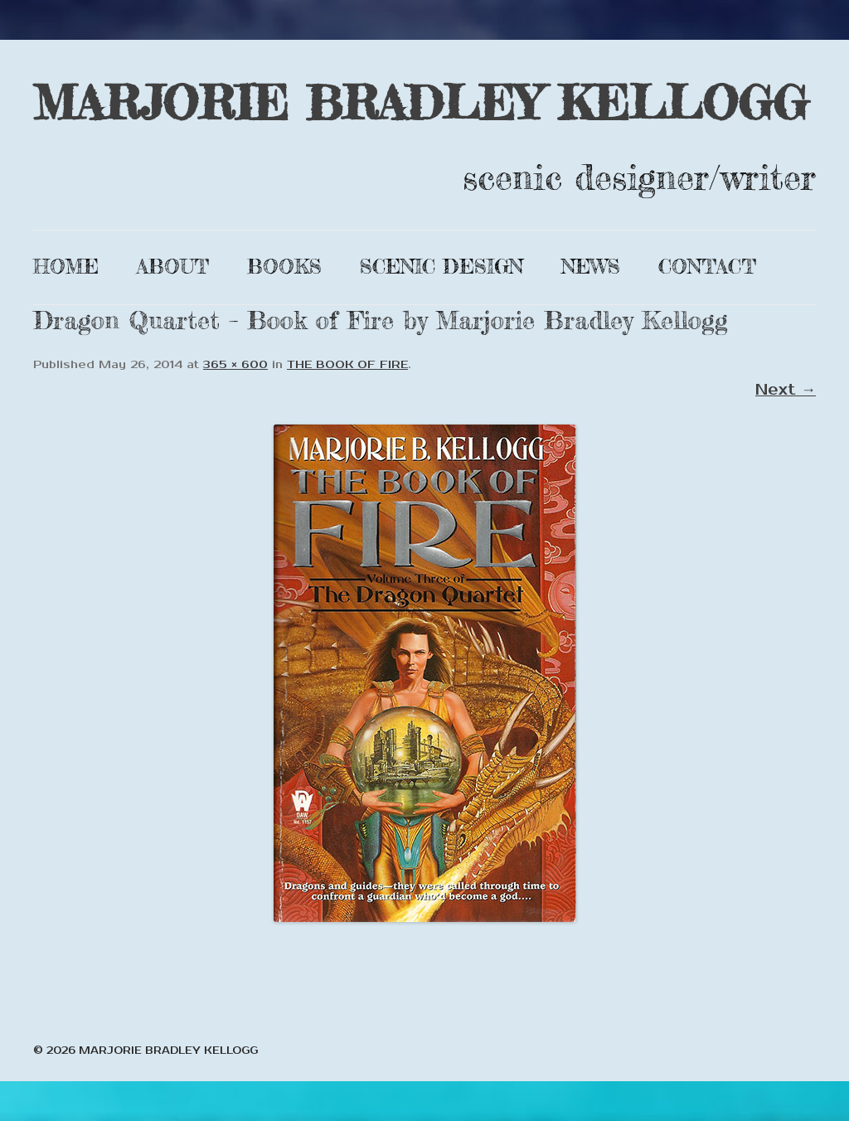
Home (66, 267)
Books (284, 267)
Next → (785, 390)
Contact (707, 267)
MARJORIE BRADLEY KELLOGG (420, 102)
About (173, 267)
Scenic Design (441, 267)
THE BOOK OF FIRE (347, 364)
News (590, 267)
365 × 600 (235, 364)
